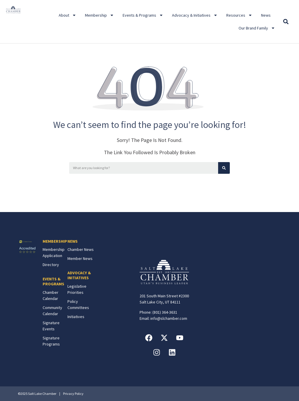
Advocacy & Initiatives (195, 15)
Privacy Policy (73, 393)
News (266, 15)
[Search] (224, 168)
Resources (239, 15)
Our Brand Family (257, 28)
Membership (99, 15)
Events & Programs (143, 15)
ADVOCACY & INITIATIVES (79, 275)
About (67, 15)
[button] (286, 22)
